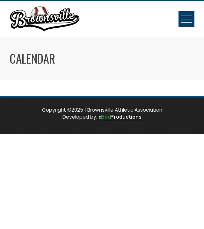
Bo (104, 116)
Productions (126, 116)
